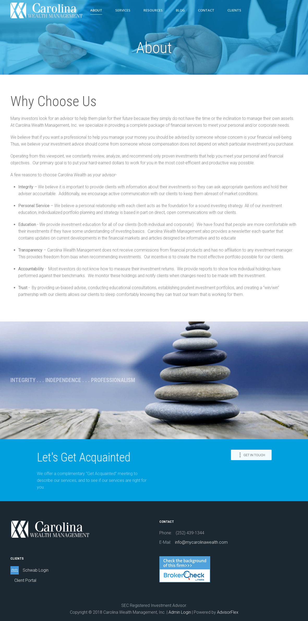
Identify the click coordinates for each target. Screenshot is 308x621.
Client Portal (25, 580)
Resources (153, 10)
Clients (234, 10)
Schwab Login (36, 570)
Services (122, 10)
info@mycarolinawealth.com (201, 542)
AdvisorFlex (227, 612)
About (96, 10)
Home (72, 10)
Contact (206, 10)
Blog (180, 10)
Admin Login (179, 612)
